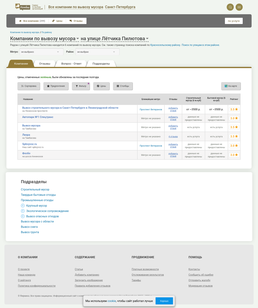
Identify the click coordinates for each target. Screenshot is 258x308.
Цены (57, 21)
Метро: (14, 51)
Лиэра (26, 134)
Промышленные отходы (37, 200)
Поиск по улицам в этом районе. (201, 45)
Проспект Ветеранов (151, 109)
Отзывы (76, 21)
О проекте (24, 269)
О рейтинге (24, 280)
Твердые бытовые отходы (38, 195)
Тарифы (136, 280)
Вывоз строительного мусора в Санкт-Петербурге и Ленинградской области (70, 107)
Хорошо (164, 301)
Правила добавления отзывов (92, 285)
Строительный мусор (35, 189)
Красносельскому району (165, 45)
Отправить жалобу (199, 280)
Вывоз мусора (31, 125)
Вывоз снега (29, 227)
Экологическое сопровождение (47, 211)
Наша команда (26, 274)
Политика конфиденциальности (37, 285)
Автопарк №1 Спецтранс (37, 117)
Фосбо (26, 153)
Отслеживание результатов (148, 274)
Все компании (32, 21)
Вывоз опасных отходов (42, 216)
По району (47, 32)
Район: (70, 51)
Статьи (79, 269)
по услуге (234, 21)
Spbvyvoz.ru (29, 144)
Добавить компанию (87, 274)
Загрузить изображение (89, 280)
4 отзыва (173, 136)
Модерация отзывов (201, 285)
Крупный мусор (36, 205)
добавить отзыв (173, 109)
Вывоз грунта (30, 232)
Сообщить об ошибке (201, 274)
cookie (111, 301)
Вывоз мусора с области (37, 221)
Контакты (194, 269)
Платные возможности (145, 269)
